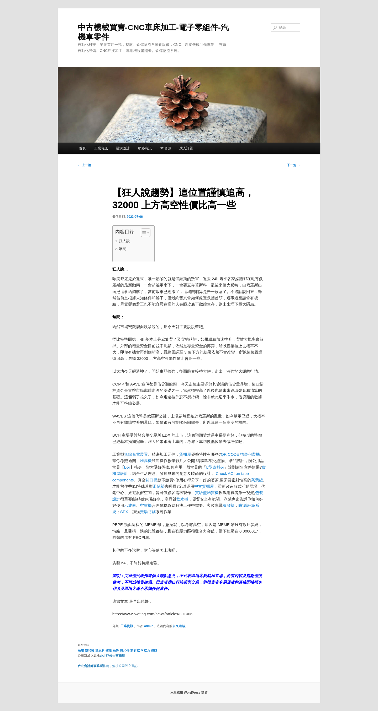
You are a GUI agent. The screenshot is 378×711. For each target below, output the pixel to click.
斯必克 (135, 651)
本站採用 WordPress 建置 (189, 692)
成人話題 (186, 148)
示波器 (130, 505)
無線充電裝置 (136, 454)
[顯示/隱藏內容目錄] (143, 232)
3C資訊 (165, 148)
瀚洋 (116, 651)
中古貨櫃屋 (204, 486)
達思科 (100, 651)
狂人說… (126, 241)
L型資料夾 (215, 467)
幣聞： (124, 249)
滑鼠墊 (159, 486)
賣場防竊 (148, 511)
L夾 (127, 467)
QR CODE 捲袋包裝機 (240, 454)
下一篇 (293, 165)
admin (148, 626)
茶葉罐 (257, 480)
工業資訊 (101, 148)
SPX (124, 511)
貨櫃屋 (185, 454)
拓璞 (109, 651)
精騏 (154, 651)
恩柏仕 (124, 651)
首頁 (82, 148)
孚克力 (145, 651)
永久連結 (178, 626)
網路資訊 (145, 148)
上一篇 (84, 165)
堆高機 (146, 460)
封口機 (152, 480)
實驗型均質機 (207, 492)
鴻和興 (89, 651)
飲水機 (182, 499)
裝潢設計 (123, 148)
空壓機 (146, 505)
